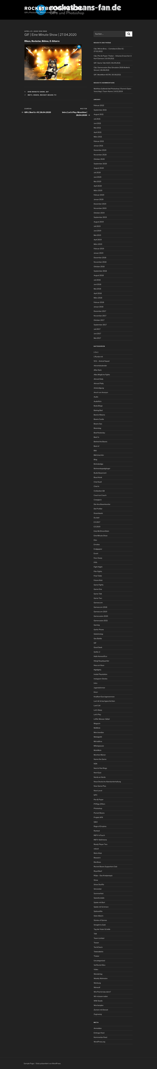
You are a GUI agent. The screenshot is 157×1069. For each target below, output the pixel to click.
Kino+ (96, 692)
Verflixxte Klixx (99, 965)
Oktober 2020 (99, 159)
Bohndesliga (98, 464)
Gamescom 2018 (100, 607)
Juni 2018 (97, 284)
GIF (47, 92)
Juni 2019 (97, 231)
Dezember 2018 (100, 258)
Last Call (97, 705)
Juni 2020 (97, 177)
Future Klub (98, 580)
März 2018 (98, 298)
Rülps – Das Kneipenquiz (103, 875)
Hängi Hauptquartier (101, 661)
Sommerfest (98, 893)
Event (96, 553)
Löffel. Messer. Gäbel (102, 719)
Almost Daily (98, 379)
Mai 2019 (97, 235)
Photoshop (98, 808)
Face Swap (98, 558)
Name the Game (100, 759)
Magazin (97, 723)
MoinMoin (97, 750)
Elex (95, 540)
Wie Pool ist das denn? (102, 992)
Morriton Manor (100, 755)
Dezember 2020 (100, 150)
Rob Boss (97, 862)
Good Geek (98, 647)
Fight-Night (98, 567)
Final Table (98, 576)
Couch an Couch (100, 495)
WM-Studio (98, 1001)
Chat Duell (98, 482)
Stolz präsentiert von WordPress (48, 1063)
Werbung (97, 983)
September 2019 (100, 217)
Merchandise (99, 732)
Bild (95, 450)
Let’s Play (97, 714)
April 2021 (97, 132)
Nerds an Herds (100, 777)
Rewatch (97, 858)
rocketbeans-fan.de (53, 8)
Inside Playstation (100, 674)
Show (96, 880)
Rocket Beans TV (48, 95)
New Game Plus (100, 786)
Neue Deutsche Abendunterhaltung (107, 782)
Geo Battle (98, 638)
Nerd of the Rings (100, 768)
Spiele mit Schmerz (101, 907)
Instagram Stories (100, 679)
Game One (98, 589)
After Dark (98, 370)
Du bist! (96, 518)
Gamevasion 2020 (101, 616)
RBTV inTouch (99, 835)
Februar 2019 (99, 249)
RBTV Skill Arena (100, 840)
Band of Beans (99, 415)
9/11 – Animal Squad (101, 361)
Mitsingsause (99, 746)
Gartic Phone (99, 629)
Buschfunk (98, 477)
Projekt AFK (98, 817)
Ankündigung (99, 388)
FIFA (95, 562)
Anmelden (98, 1028)
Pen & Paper (98, 799)
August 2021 (99, 114)
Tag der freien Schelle (102, 929)
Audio (96, 397)
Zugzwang (98, 1014)
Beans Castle (99, 419)
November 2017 (100, 316)
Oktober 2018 (99, 266)
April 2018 (98, 293)
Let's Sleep (98, 710)
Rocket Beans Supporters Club (105, 866)
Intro (95, 683)
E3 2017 (97, 522)
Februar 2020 (99, 195)
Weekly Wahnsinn (100, 978)
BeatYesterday (99, 433)
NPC (95, 795)
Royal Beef (98, 871)
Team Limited (99, 938)
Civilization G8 (99, 491)
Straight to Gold (100, 925)
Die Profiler (98, 509)
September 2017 (100, 325)
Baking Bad (98, 410)
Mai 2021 (97, 128)
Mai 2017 (97, 338)
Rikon (36, 95)
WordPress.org (99, 1042)
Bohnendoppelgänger (102, 468)
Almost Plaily (99, 383)
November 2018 (100, 262)
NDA (95, 764)
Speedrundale (99, 898)
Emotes (97, 544)
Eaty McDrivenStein (101, 531)
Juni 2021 (97, 123)
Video (96, 969)
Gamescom (98, 603)
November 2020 (100, 155)
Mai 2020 (97, 181)
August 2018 (99, 275)
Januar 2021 (98, 146)
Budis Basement (100, 473)
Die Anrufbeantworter (102, 504)
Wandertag (98, 974)
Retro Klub (98, 853)
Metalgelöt (98, 737)
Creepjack (98, 500)
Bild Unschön (99, 455)
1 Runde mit (98, 357)
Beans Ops (98, 424)
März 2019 (98, 244)
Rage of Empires (100, 826)
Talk (95, 934)
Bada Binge (98, 406)
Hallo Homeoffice (100, 656)
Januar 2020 (99, 199)
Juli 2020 (97, 172)
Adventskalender (100, 366)
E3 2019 (97, 527)
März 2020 (98, 190)
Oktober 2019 (99, 213)
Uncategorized (99, 961)
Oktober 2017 (99, 320)
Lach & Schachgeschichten (104, 701)
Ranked (97, 831)
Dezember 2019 (100, 204)
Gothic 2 (97, 652)
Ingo (45, 31)
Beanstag (97, 428)
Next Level (98, 791)
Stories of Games (100, 920)
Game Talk (98, 594)
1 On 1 (96, 352)
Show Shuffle (99, 884)
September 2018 (100, 271)
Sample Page (29, 1063)
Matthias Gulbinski (101, 89)
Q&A (96, 822)
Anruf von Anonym (101, 392)
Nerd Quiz (97, 773)
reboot (96, 849)
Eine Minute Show (36, 92)
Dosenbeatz (98, 513)
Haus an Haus (99, 665)
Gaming (97, 625)
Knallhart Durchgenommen (104, 697)
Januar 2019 (98, 253)
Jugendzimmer (99, 688)
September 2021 (100, 110)
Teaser (96, 943)
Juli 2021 (97, 119)
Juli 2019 (97, 226)
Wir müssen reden (101, 996)
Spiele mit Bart (99, 902)
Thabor (96, 956)
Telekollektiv (98, 952)
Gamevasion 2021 (101, 621)
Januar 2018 (98, 307)
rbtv (30, 95)
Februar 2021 (99, 141)
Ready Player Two (100, 844)
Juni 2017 (97, 333)
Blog (95, 459)
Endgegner (98, 549)
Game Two (98, 598)
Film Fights (98, 571)
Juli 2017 (97, 329)
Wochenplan (98, 1005)
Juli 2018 (97, 280)
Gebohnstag (98, 634)
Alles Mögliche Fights (102, 375)
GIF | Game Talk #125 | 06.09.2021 (107, 63)
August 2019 (99, 222)
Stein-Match (98, 916)
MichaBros (98, 741)
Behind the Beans (100, 442)
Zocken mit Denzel (101, 1010)
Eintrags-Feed (99, 1033)
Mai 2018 (97, 289)
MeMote (97, 728)
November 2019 (100, 208)
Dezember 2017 (100, 311)
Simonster (98, 889)
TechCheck (98, 947)
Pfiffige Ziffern (99, 804)
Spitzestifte (98, 911)
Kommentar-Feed (100, 1037)
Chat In (96, 486)
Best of (96, 446)
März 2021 (98, 137)
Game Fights (98, 585)
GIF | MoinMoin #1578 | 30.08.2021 (107, 75)
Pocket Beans (99, 813)
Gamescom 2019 (100, 612)
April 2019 (98, 240)
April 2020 (98, 186)
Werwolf (97, 987)
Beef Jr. (96, 437)
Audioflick (97, 401)
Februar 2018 (99, 302)
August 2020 (99, 168)
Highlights (97, 670)
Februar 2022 (99, 105)
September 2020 (100, 164)
